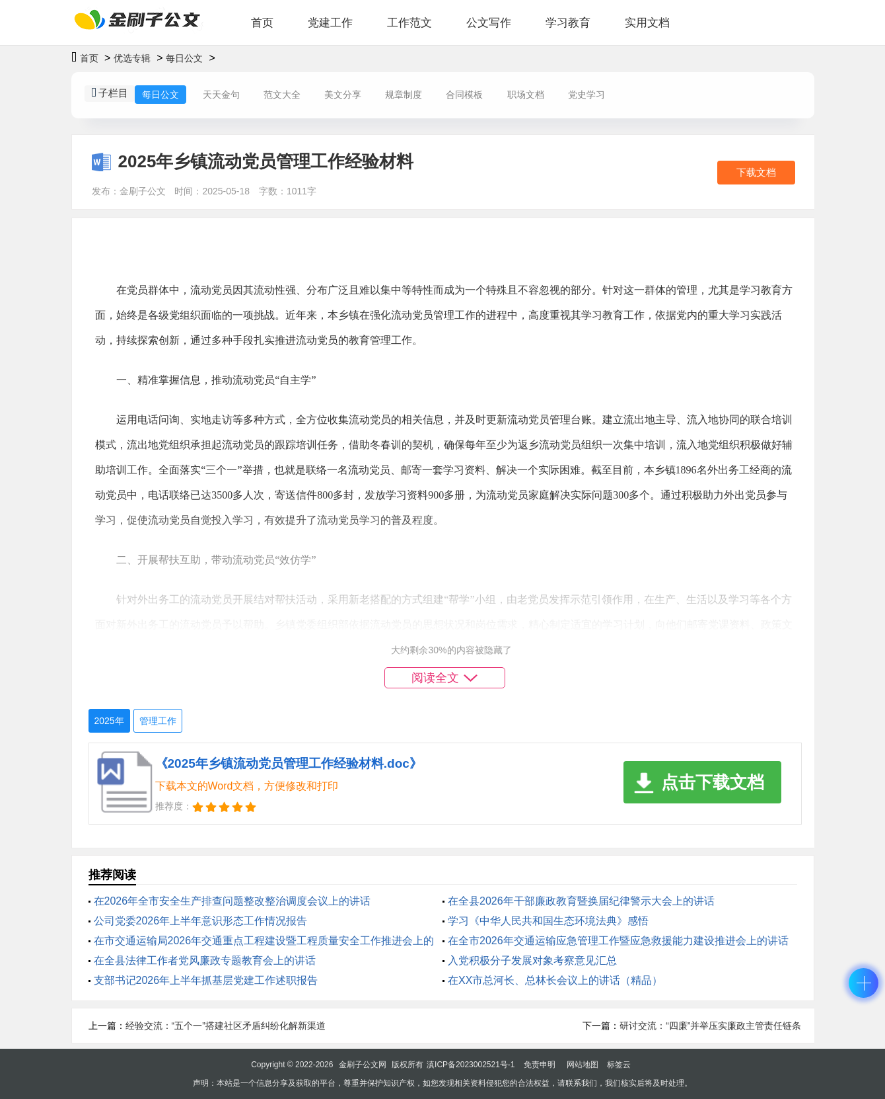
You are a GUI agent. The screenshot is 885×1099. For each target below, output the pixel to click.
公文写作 (488, 23)
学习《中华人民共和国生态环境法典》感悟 (548, 920)
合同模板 (464, 94)
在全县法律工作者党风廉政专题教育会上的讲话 (205, 960)
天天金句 (221, 94)
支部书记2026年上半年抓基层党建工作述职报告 (206, 980)
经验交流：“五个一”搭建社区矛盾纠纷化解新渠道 (225, 1025)
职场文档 (525, 94)
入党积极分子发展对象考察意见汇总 (532, 960)
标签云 (619, 1064)
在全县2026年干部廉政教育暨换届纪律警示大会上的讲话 (581, 901)
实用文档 (647, 23)
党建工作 (330, 23)
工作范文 (409, 23)
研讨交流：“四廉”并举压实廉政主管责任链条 (710, 1025)
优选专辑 (132, 58)
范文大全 (282, 94)
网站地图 (582, 1064)
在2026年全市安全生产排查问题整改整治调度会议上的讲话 (232, 901)
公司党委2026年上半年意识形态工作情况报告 (201, 920)
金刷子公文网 (362, 1064)
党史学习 (586, 94)
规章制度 (403, 94)
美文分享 (342, 94)
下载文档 (756, 172)
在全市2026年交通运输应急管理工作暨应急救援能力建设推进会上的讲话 (618, 940)
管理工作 (157, 720)
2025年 (109, 720)
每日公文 (184, 58)
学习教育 (568, 23)
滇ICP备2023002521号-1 (470, 1064)
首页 (262, 23)
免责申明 (539, 1064)
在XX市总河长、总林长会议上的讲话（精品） (555, 980)
